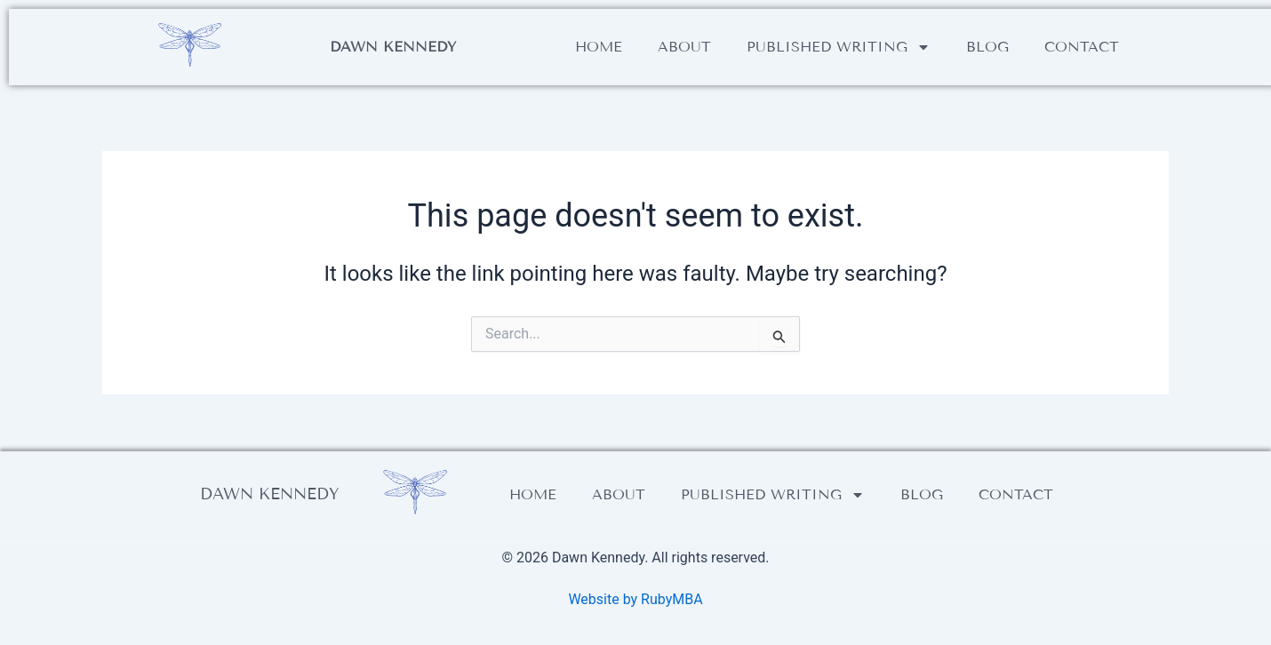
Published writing (839, 47)
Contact (1081, 46)
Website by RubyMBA (635, 599)
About (684, 46)
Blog (987, 46)
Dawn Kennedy (393, 46)
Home (598, 46)
